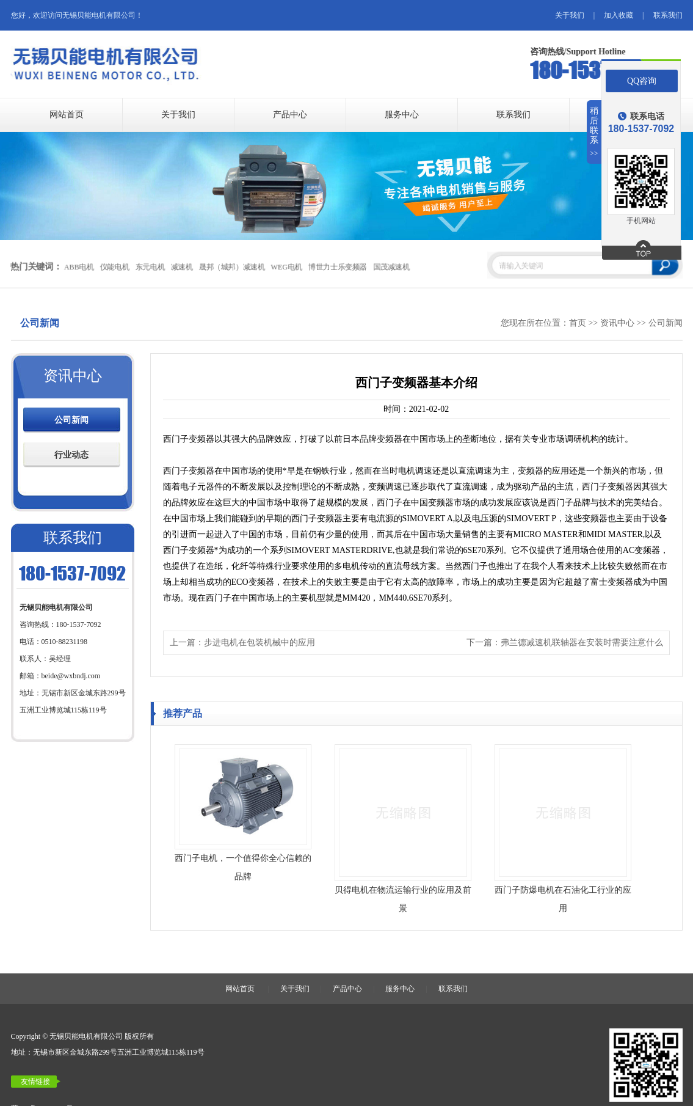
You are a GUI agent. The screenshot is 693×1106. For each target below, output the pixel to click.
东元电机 (149, 267)
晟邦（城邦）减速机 (231, 267)
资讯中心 (617, 323)
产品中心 (290, 114)
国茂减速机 (391, 267)
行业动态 (71, 455)
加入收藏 (618, 15)
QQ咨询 (641, 81)
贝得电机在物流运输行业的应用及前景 (403, 899)
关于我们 (569, 15)
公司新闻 (665, 323)
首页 (577, 323)
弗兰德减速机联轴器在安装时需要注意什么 (582, 642)
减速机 (181, 267)
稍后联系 (594, 132)
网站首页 (66, 114)
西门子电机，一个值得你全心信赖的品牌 (243, 867)
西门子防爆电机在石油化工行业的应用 (563, 899)
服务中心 (402, 114)
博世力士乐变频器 (337, 267)
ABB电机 (78, 267)
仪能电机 (114, 267)
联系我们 (668, 15)
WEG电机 (286, 267)
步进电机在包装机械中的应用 (259, 642)
